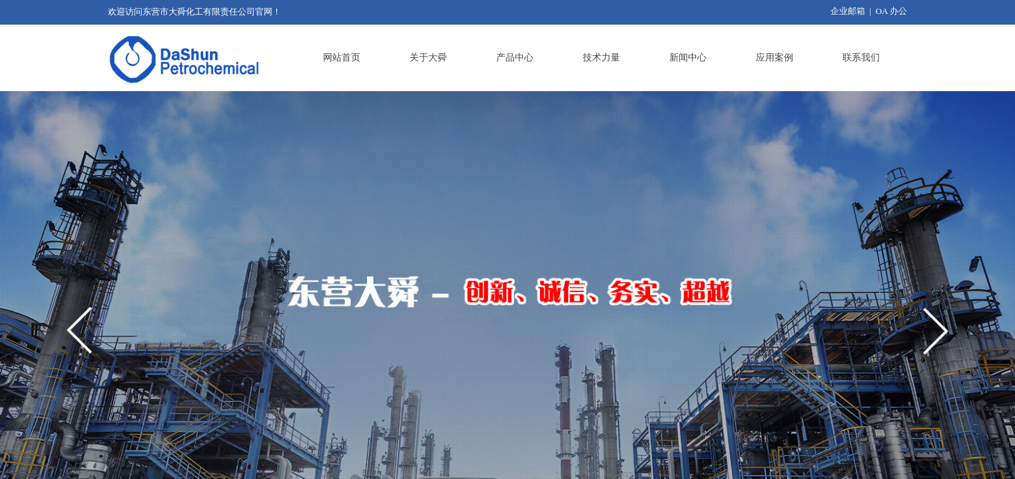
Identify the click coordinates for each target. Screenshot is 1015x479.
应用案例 (774, 58)
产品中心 (514, 58)
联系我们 (861, 58)
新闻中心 (688, 58)
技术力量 (601, 58)
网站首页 (341, 58)
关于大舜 (428, 58)
